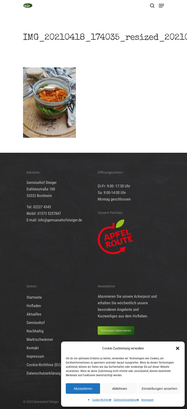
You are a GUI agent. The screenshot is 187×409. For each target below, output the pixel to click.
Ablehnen (119, 388)
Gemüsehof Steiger (42, 182)
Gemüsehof (36, 322)
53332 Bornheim (39, 195)
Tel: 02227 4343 (39, 206)
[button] (177, 348)
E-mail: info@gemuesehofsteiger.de (54, 220)
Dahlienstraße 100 (41, 189)
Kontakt (33, 348)
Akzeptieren (83, 388)
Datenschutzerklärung (126, 400)
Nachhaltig (35, 331)
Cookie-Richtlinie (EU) (44, 364)
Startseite (34, 297)
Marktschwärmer (40, 339)
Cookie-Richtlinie (101, 400)
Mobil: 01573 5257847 (44, 213)
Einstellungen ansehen (159, 388)
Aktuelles (34, 314)
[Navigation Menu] (161, 5)
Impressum (147, 400)
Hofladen (34, 305)
